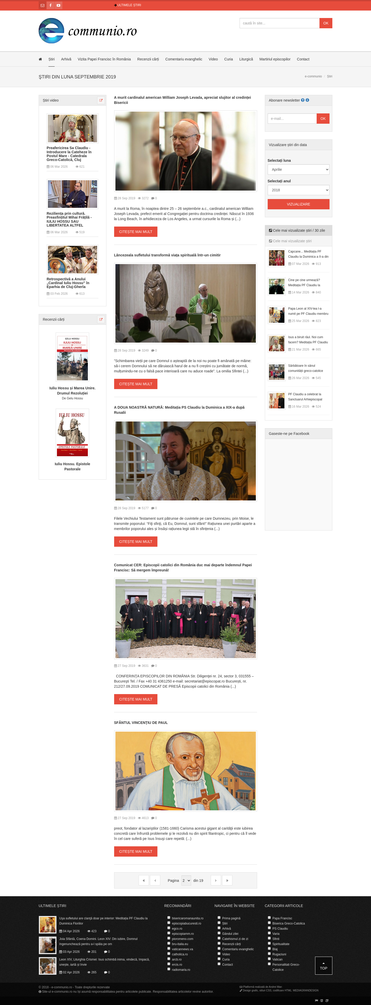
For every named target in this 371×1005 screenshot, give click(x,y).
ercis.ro (177, 964)
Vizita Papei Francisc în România (104, 59)
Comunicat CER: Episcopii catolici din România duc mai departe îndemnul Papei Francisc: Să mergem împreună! (183, 567)
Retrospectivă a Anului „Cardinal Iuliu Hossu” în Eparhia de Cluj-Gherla (68, 283)
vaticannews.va (182, 949)
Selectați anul (279, 181)
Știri (51, 59)
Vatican (278, 959)
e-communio (313, 76)
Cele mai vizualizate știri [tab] (290, 241)
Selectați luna (279, 160)
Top (323, 965)
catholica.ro (180, 954)
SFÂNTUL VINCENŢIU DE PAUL (141, 723)
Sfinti (276, 939)
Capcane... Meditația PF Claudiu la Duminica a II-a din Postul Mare (308, 257)
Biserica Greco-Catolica (289, 923)
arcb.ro (177, 959)
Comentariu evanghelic (183, 59)
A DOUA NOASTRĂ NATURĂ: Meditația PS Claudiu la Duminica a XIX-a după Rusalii (179, 410)
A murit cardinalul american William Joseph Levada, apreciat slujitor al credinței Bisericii (182, 100)
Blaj (275, 949)
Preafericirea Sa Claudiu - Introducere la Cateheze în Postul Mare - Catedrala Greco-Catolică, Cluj (69, 154)
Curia (228, 59)
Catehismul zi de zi (235, 939)
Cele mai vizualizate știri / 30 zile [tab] (297, 230)
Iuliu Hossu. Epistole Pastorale (72, 466)
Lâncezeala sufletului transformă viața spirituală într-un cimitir (167, 255)
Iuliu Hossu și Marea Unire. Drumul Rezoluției (72, 390)
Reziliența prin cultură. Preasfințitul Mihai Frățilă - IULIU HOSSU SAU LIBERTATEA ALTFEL (69, 219)
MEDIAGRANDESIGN (305, 990)
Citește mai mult (136, 232)
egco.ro (177, 928)
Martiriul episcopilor (275, 59)
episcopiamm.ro (183, 934)
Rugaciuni (279, 954)
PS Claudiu (280, 928)
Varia (276, 934)
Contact (303, 59)
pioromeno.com (182, 939)
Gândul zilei (230, 934)
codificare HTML (282, 990)
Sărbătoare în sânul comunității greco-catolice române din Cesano (305, 371)
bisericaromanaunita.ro (188, 918)
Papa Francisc (282, 918)
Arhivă (66, 59)
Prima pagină (231, 918)
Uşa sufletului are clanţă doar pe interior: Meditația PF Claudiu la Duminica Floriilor (103, 921)
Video (213, 59)
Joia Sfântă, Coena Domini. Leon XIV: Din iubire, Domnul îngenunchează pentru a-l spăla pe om (98, 941)
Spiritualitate (281, 944)
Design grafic (250, 990)
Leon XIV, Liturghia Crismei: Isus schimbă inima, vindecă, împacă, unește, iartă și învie (104, 962)
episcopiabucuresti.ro (186, 923)
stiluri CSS (265, 990)
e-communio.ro (62, 987)
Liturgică (246, 59)
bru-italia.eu (180, 944)
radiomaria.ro (181, 970)
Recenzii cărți (148, 59)
